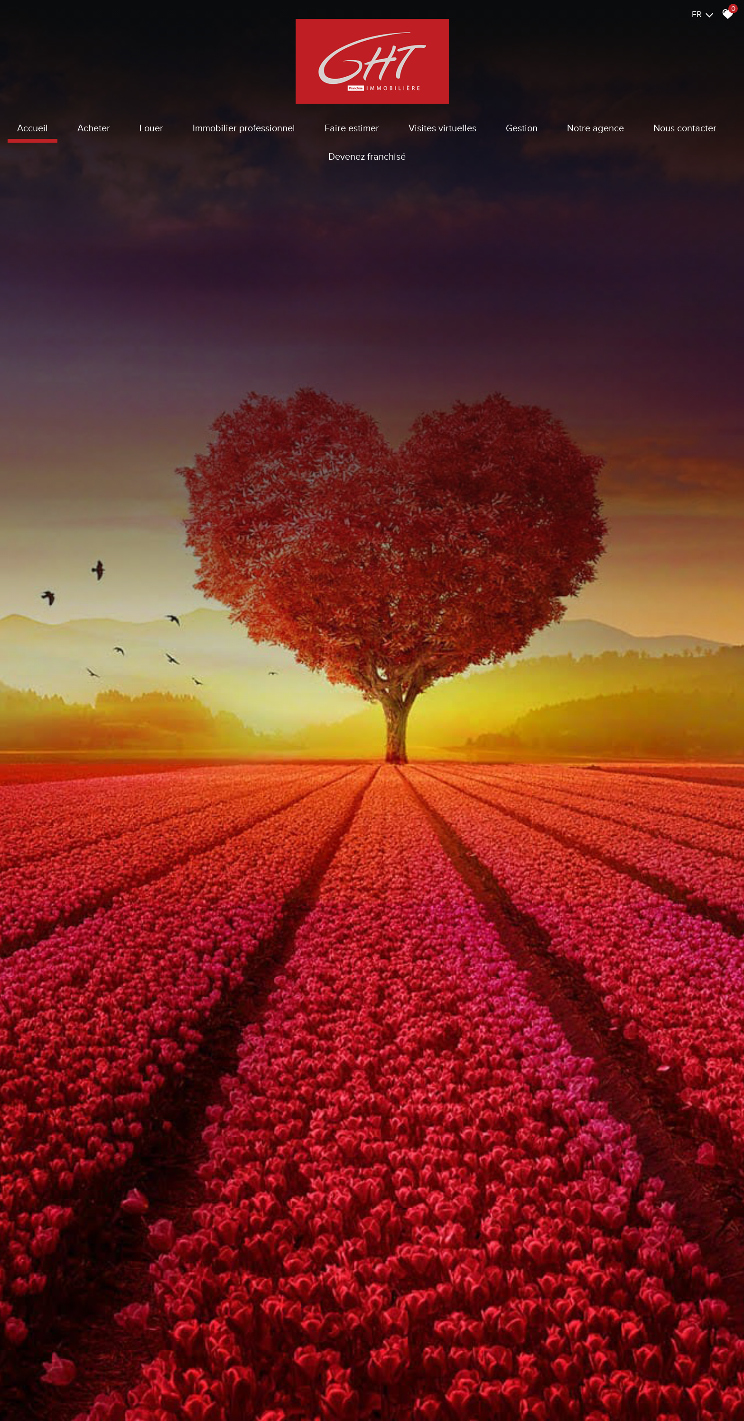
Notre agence (595, 128)
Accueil (32, 128)
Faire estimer (352, 128)
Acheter (93, 128)
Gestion (522, 128)
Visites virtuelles (442, 128)
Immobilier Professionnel (244, 128)
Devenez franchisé (367, 156)
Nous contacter (684, 128)
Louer (151, 128)
